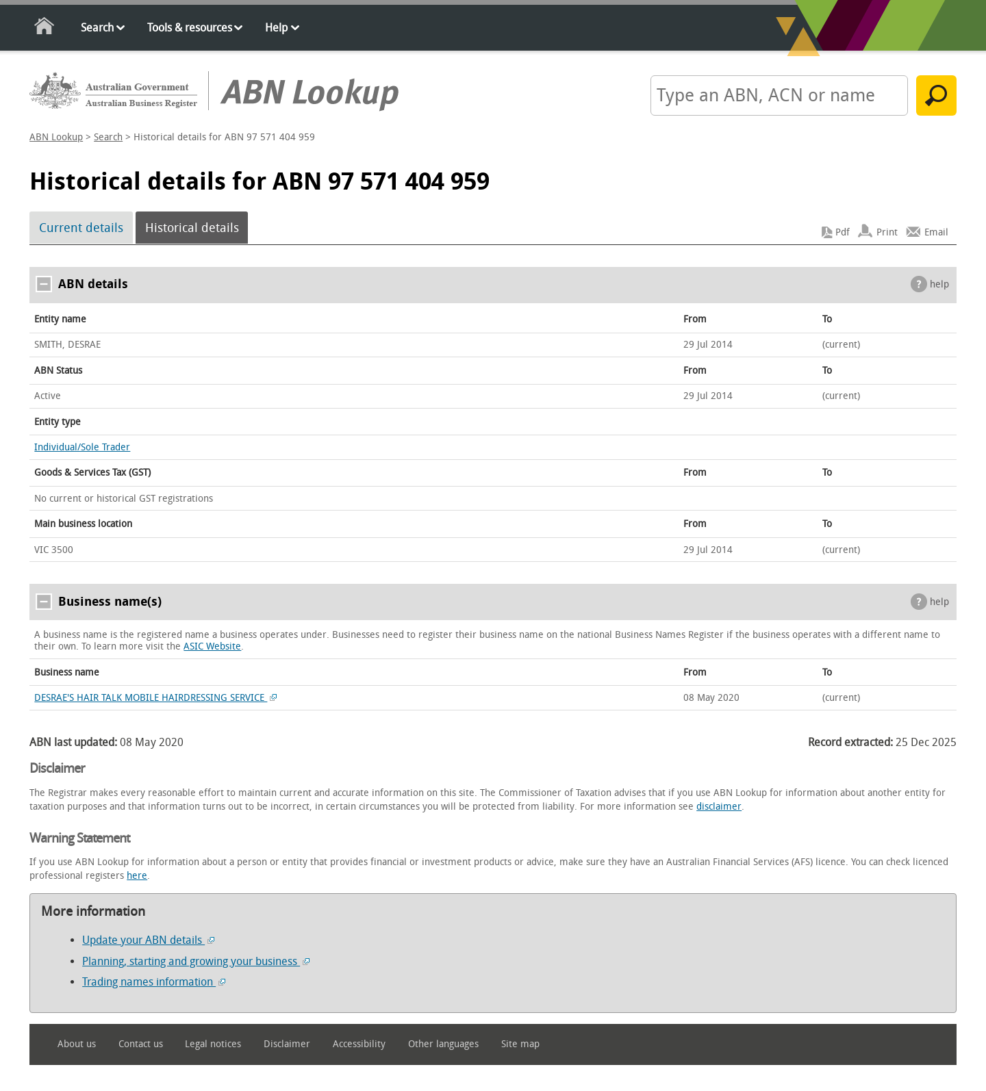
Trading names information (153, 981)
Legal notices (213, 1044)
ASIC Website (212, 646)
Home (44, 28)
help (939, 284)
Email (936, 232)
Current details (81, 227)
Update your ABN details (148, 940)
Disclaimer (287, 1044)
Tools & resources (189, 27)
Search (97, 27)
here (137, 876)
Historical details (192, 227)
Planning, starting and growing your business (195, 961)
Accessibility (359, 1044)
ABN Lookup (56, 137)
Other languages (443, 1044)
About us (77, 1044)
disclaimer (719, 806)
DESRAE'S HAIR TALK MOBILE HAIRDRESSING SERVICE (155, 698)
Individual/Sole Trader (82, 447)
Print (887, 232)
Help (276, 27)
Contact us (140, 1044)
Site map (520, 1044)
